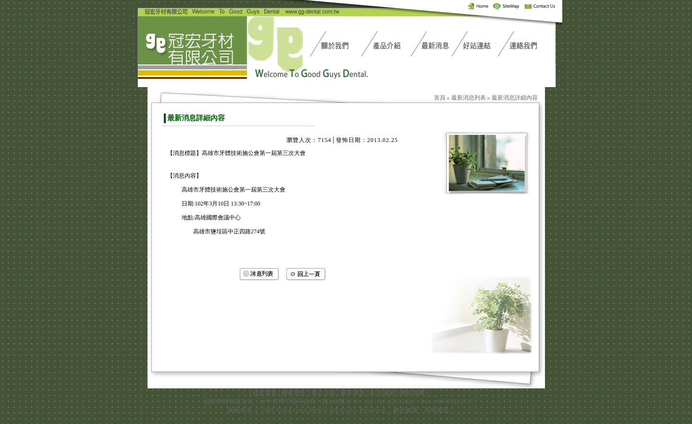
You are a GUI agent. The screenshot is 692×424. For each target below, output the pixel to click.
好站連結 (383, 392)
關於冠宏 (294, 392)
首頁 (439, 97)
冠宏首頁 (264, 392)
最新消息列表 (468, 97)
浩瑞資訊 (436, 410)
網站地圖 (412, 392)
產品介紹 (323, 392)
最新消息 (353, 392)
